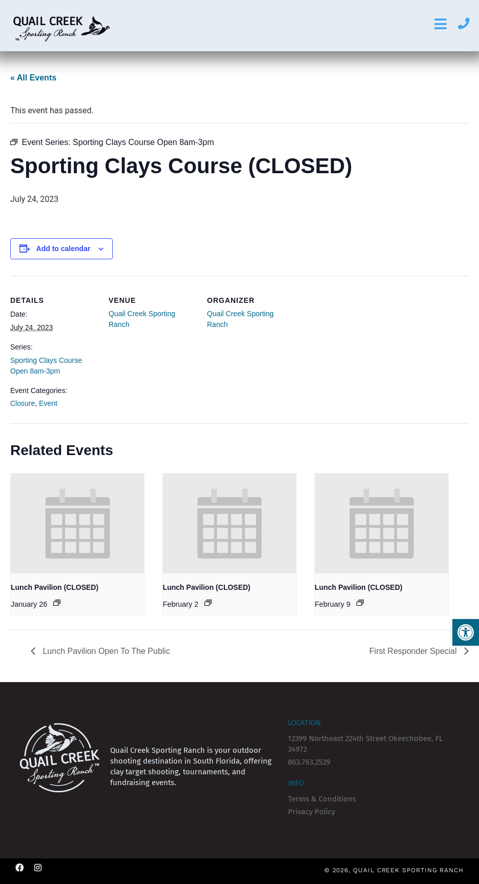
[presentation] (77, 523)
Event (48, 403)
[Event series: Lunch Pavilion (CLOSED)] (56, 603)
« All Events (33, 77)
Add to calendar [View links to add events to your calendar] (63, 248)
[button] (465, 632)
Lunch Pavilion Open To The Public (105, 651)
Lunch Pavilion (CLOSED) (54, 587)
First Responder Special (414, 651)
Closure (22, 403)
